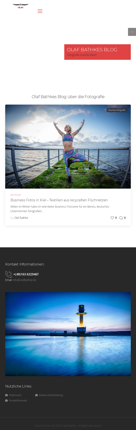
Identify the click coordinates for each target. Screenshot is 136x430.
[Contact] (9, 274)
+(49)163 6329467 (26, 274)
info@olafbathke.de (24, 280)
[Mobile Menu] (39, 11)
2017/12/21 (15, 194)
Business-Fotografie (117, 110)
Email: (8, 280)
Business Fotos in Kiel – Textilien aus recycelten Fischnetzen (59, 200)
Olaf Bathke (21, 218)
